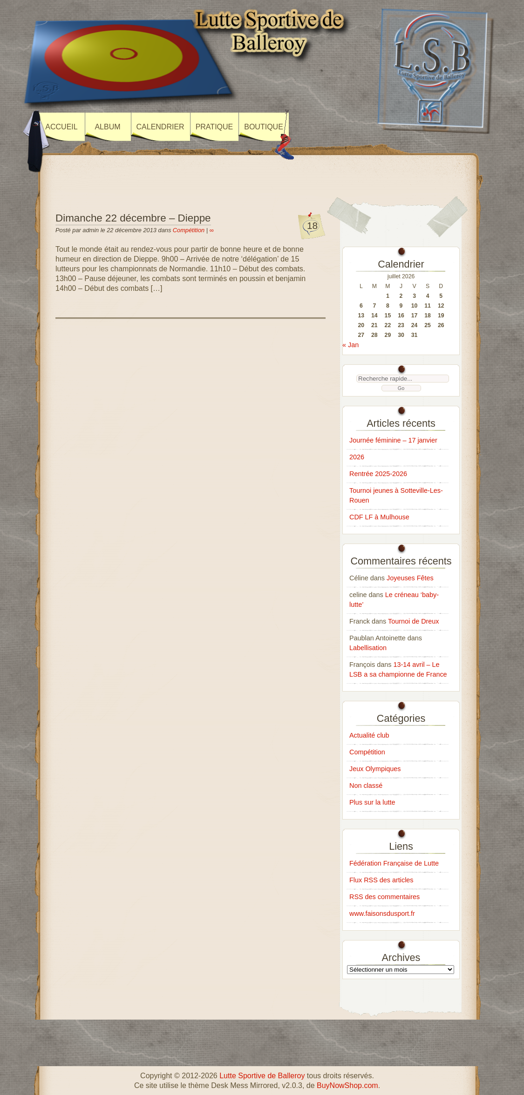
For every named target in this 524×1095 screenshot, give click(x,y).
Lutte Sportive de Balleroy (262, 1076)
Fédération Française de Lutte (394, 863)
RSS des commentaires (384, 896)
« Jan (350, 345)
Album (107, 127)
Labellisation (368, 648)
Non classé (365, 785)
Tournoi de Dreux (413, 621)
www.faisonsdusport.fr (382, 913)
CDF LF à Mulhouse (379, 517)
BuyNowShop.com (347, 1085)
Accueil (61, 127)
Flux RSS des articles (381, 880)
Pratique (214, 127)
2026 (356, 457)
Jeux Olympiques (375, 769)
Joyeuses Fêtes (410, 578)
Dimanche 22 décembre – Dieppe (133, 218)
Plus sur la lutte (372, 802)
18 (312, 225)
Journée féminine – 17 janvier (393, 440)
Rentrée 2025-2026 (378, 473)
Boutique (263, 127)
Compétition (188, 230)
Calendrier (160, 127)
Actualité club (369, 735)
